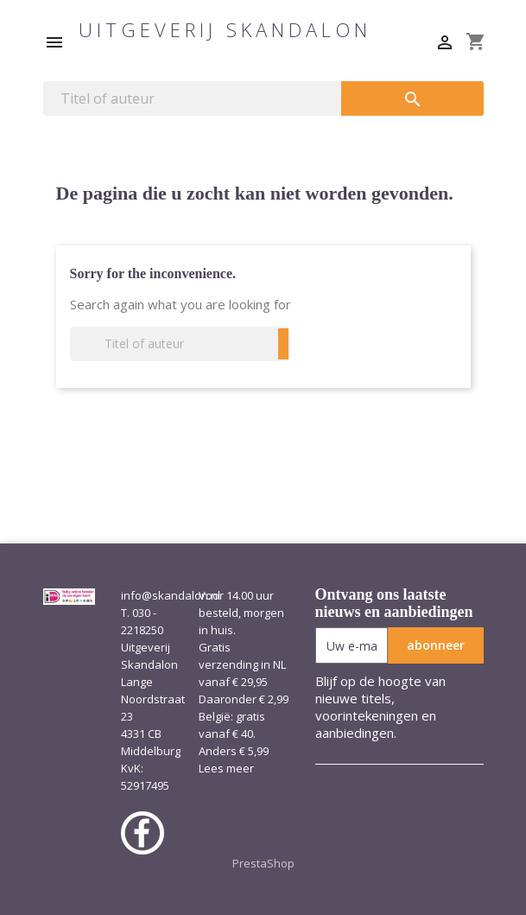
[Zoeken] (192, 98)
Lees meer (226, 768)
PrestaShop (263, 863)
